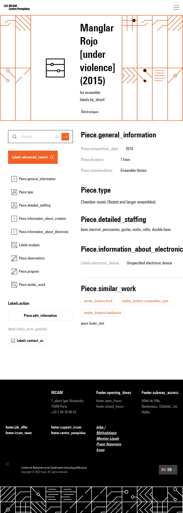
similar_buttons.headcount (102, 312)
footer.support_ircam (69, 427)
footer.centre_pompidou (69, 433)
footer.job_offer (19, 427)
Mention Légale (110, 438)
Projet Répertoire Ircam (114, 447)
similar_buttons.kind (98, 301)
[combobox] (40, 136)
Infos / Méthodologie (114, 430)
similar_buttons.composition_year (145, 301)
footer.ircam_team (21, 433)
